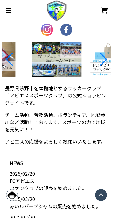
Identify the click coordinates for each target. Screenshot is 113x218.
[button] (9, 59)
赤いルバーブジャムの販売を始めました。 (55, 206)
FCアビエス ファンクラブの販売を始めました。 (48, 184)
